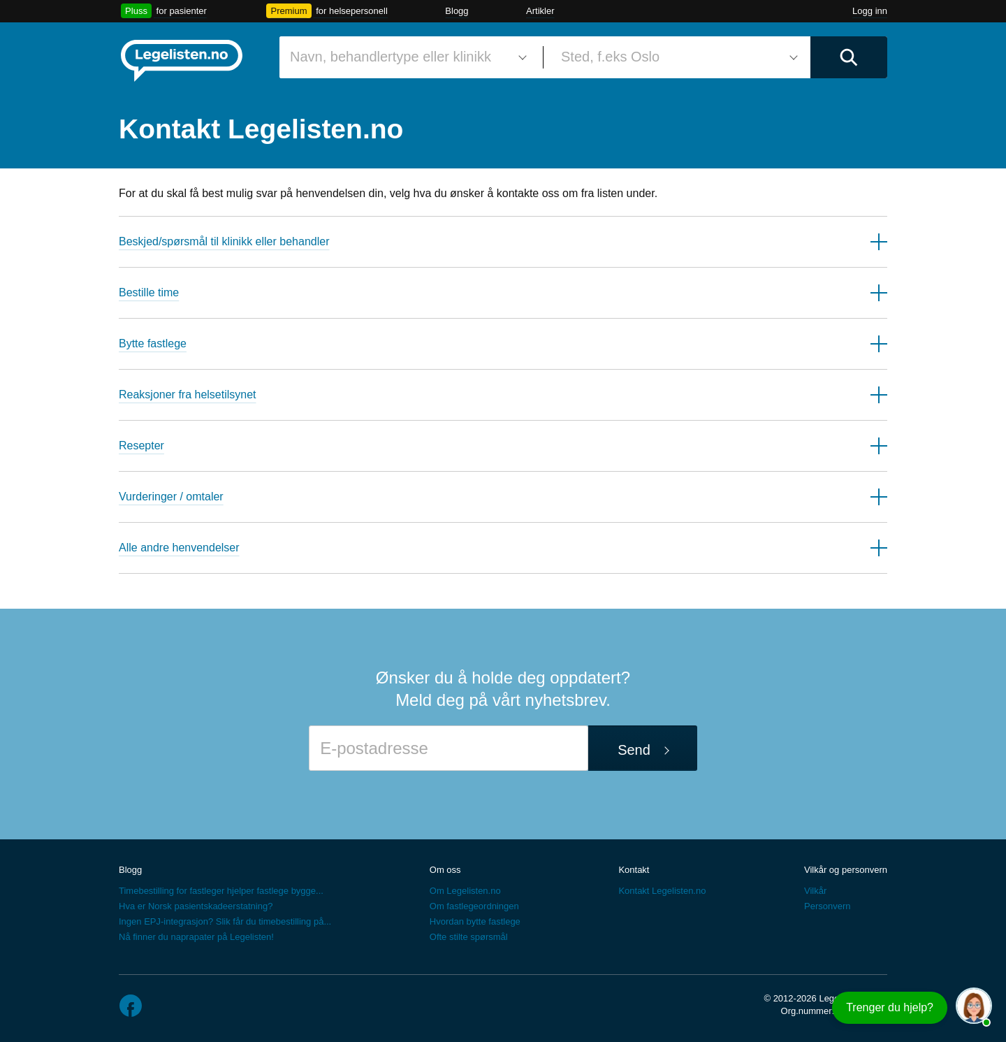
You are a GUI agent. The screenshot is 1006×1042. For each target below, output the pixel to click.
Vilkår (815, 890)
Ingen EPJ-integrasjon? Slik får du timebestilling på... (225, 921)
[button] (503, 241)
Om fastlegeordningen (474, 906)
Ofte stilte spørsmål (469, 937)
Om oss (445, 869)
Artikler (540, 11)
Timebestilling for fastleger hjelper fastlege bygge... (221, 890)
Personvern (827, 906)
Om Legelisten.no (465, 890)
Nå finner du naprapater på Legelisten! (196, 937)
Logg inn (869, 11)
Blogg (456, 11)
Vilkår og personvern (845, 869)
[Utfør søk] (848, 57)
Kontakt (633, 869)
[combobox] (405, 57)
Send (634, 750)
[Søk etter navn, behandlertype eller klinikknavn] (405, 57)
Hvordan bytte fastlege (475, 921)
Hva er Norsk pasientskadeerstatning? (195, 906)
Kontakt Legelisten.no (662, 890)
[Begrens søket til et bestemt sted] (677, 57)
